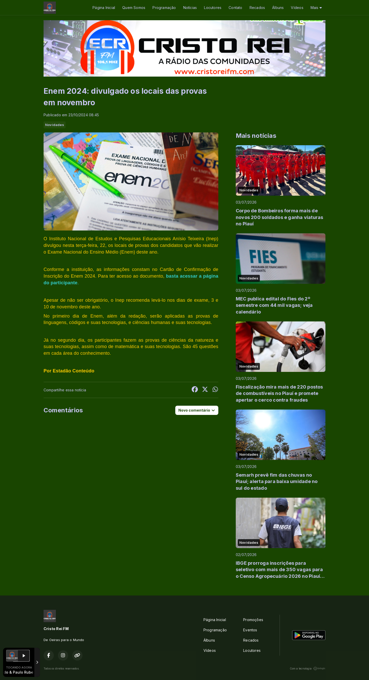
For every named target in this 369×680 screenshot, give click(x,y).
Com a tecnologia (307, 668)
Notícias (190, 7)
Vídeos (297, 7)
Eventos (250, 630)
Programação (164, 7)
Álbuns (278, 7)
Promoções (253, 620)
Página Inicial (104, 7)
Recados (257, 7)
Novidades (54, 125)
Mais (316, 7)
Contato (235, 7)
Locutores (212, 7)
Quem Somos (133, 7)
